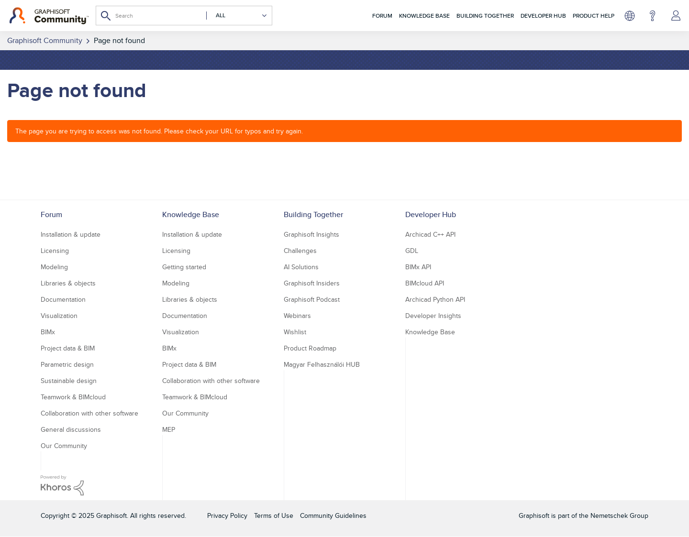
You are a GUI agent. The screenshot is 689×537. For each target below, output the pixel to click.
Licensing (55, 250)
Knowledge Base (424, 15)
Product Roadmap (310, 348)
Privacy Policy (227, 515)
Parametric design (67, 364)
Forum (382, 15)
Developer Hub (543, 15)
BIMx (48, 332)
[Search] (184, 15)
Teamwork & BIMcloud (73, 397)
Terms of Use (273, 515)
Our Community (64, 445)
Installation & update (70, 234)
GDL (411, 250)
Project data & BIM (68, 348)
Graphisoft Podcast (312, 299)
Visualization (59, 315)
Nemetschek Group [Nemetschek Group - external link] (619, 515)
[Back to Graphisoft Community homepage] (49, 16)
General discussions (71, 429)
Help (652, 16)
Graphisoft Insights (311, 234)
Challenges (300, 250)
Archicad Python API (435, 299)
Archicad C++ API (430, 234)
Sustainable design (69, 380)
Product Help (593, 15)
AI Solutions (301, 267)
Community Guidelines (333, 515)
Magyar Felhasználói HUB (322, 364)
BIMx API (418, 267)
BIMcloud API (424, 283)
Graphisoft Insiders (312, 283)
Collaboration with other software (89, 413)
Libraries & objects (68, 283)
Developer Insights (433, 315)
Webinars (297, 315)
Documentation (63, 299)
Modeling (54, 267)
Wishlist (295, 332)
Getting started (184, 267)
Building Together (485, 15)
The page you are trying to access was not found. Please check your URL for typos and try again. (159, 131)
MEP (168, 429)
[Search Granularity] (236, 15)
